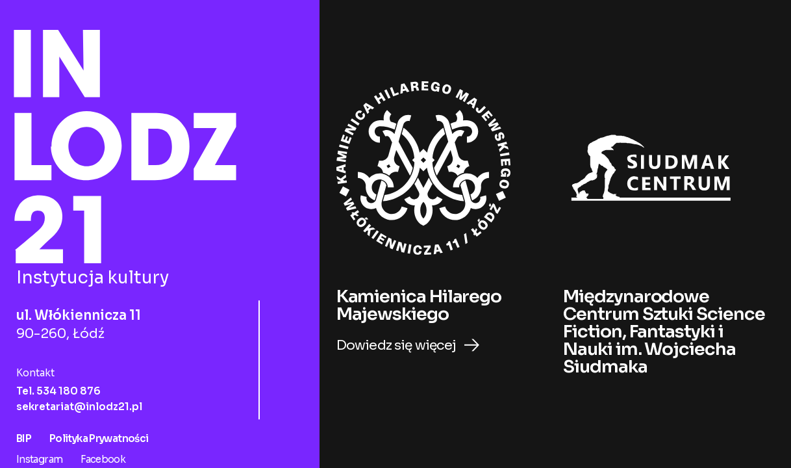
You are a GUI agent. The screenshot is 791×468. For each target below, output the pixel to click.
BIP (24, 436)
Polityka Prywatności (99, 436)
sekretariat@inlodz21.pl (79, 404)
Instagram (40, 456)
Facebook (103, 456)
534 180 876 (68, 388)
